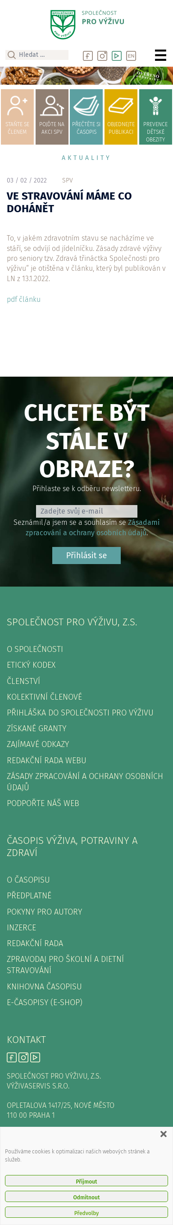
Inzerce (21, 928)
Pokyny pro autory (44, 912)
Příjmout (86, 1182)
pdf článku (24, 299)
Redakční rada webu (46, 760)
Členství (23, 681)
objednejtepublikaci (121, 113)
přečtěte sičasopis (86, 113)
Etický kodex (31, 665)
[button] (163, 1133)
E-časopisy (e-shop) (44, 1002)
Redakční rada (35, 943)
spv (67, 180)
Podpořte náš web (43, 803)
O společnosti (35, 649)
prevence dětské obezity (156, 117)
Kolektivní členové (44, 697)
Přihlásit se (86, 555)
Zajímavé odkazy (38, 744)
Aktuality (87, 158)
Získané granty (36, 728)
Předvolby (86, 1213)
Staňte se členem (17, 113)
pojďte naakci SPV (52, 113)
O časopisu (28, 880)
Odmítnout (86, 1197)
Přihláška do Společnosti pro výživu (80, 713)
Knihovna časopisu (44, 987)
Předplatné (29, 896)
